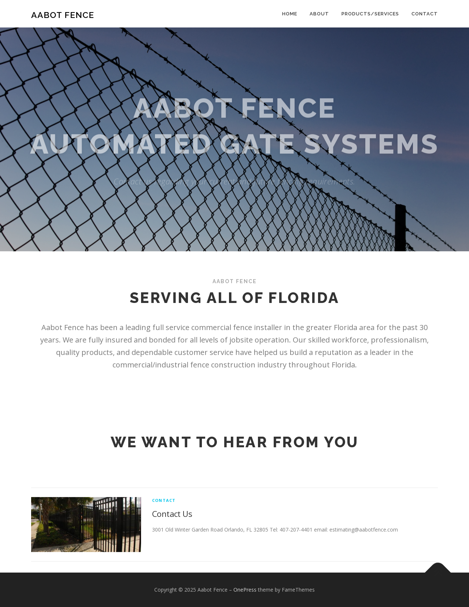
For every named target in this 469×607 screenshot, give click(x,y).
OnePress (244, 589)
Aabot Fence (62, 15)
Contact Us (172, 534)
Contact (424, 13)
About (319, 13)
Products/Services (370, 13)
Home (289, 13)
